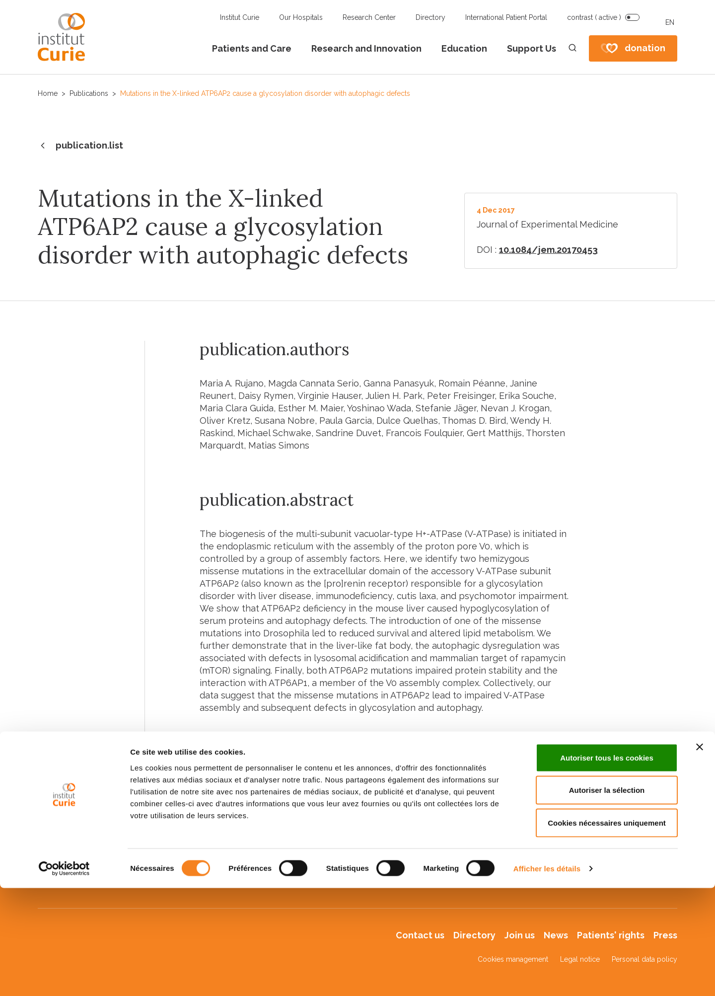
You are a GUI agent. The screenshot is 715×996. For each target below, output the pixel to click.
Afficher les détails (546, 976)
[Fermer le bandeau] (699, 854)
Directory (430, 17)
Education (464, 48)
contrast (594, 17)
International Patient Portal (506, 17)
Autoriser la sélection (607, 898)
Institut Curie (239, 17)
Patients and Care (251, 48)
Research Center (369, 17)
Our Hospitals (301, 17)
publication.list (80, 146)
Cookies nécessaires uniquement (607, 930)
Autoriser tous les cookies (606, 865)
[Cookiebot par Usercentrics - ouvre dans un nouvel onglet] (64, 976)
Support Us (531, 48)
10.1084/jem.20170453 (548, 249)
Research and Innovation (366, 48)
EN (669, 22)
